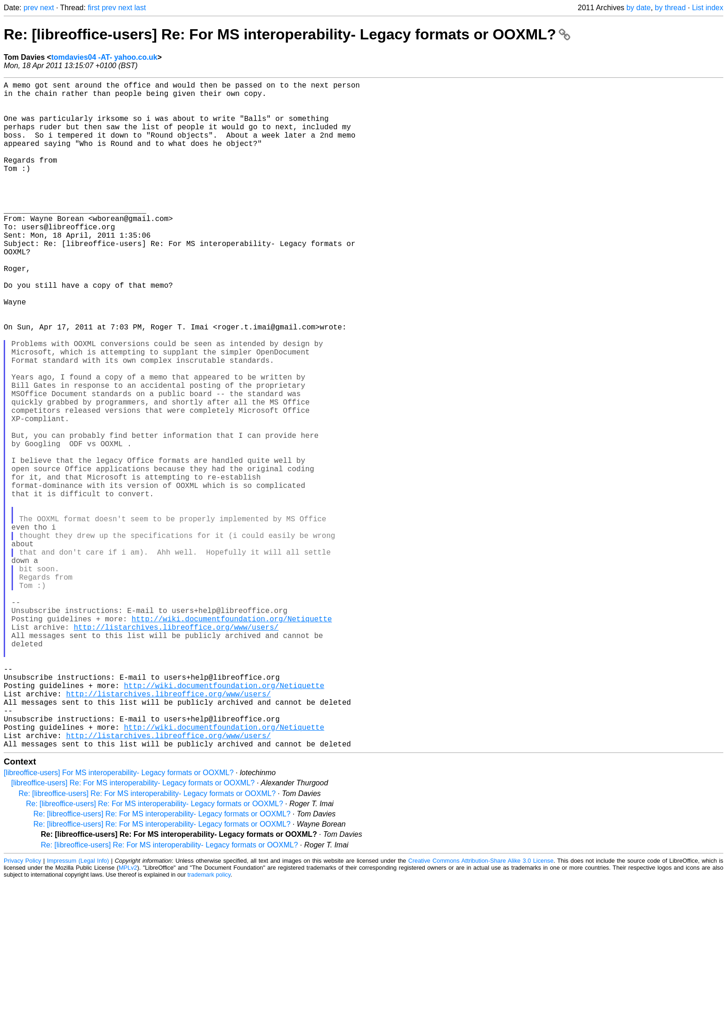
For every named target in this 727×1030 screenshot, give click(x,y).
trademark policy (208, 1022)
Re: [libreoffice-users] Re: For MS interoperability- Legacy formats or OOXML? (287, 34)
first (94, 8)
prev (31, 8)
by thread (670, 8)
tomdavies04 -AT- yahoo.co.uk (104, 57)
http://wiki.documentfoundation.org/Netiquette (232, 739)
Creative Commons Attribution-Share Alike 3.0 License (481, 1008)
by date (638, 8)
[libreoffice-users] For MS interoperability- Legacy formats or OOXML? (119, 921)
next (47, 8)
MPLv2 (128, 1015)
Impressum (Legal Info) (78, 1008)
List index (707, 8)
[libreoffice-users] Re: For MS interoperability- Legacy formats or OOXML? (133, 931)
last (140, 8)
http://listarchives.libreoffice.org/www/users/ (176, 749)
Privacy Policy (22, 1008)
